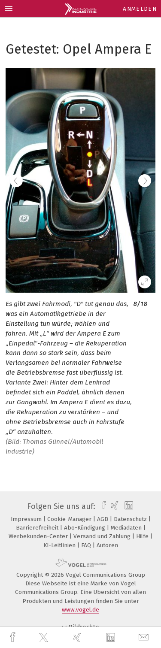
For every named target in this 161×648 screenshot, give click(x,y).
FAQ (87, 545)
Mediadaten (127, 527)
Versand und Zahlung (102, 536)
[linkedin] (111, 637)
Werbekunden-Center (39, 536)
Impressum (27, 519)
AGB (103, 519)
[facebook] (13, 637)
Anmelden (140, 8)
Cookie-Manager (70, 519)
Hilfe (143, 536)
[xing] (78, 637)
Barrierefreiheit (38, 527)
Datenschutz (131, 519)
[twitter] (45, 638)
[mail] (145, 637)
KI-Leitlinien (60, 545)
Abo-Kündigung (85, 527)
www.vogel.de (80, 609)
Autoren (107, 545)
